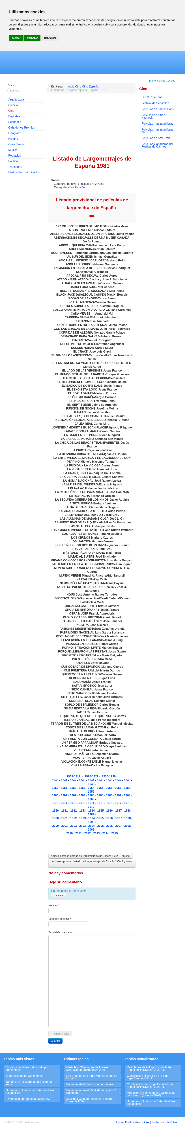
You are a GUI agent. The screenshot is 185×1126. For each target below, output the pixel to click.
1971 (64, 803)
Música (13, 150)
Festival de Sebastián (155, 103)
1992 (74, 818)
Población (14, 155)
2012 (88, 833)
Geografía (14, 133)
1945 (100, 780)
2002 (74, 825)
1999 (91, 822)
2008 (128, 825)
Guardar (55, 1040)
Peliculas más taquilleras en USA (157, 131)
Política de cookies (137, 1122)
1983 (83, 810)
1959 (91, 791)
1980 (55, 810)
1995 (101, 818)
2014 (105, 833)
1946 (109, 780)
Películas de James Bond (157, 109)
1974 (91, 803)
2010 (69, 833)
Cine (11, 110)
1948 (127, 780)
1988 (128, 810)
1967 (118, 795)
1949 (91, 784)
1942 (73, 780)
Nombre (53, 905)
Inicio (119, 1122)
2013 (96, 833)
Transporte (15, 166)
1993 (83, 818)
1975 (100, 803)
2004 (92, 825)
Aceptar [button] (16, 38)
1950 (55, 787)
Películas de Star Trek (155, 138)
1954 (91, 787)
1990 (55, 818)
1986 (109, 810)
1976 (109, 803)
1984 (92, 810)
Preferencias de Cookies (161, 80)
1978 (127, 803)
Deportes (14, 116)
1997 (118, 818)
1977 (118, 803)
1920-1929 (91, 776)
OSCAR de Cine (152, 97)
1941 (64, 780)
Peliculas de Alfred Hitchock (153, 116)
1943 (82, 780)
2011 (79, 833)
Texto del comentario (61, 932)
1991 (64, 818)
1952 (73, 787)
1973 (82, 803)
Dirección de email (59, 918)
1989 (91, 814)
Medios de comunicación (24, 172)
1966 (109, 795)
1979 (91, 806)
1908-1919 (74, 776)
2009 (91, 829)
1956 (109, 787)
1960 (55, 795)
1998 (128, 818)
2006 (109, 825)
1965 (100, 795)
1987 (118, 810)
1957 (118, 787)
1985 (100, 810)
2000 (55, 825)
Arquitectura (16, 99)
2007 (118, 825)
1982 (74, 810)
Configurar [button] (50, 38)
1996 (109, 818)
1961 (64, 795)
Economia (14, 121)
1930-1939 (109, 776)
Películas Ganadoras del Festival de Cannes (157, 145)
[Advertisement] (26, 233)
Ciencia (13, 105)
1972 (73, 803)
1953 (82, 787)
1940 (55, 780)
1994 (91, 818)
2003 (82, 825)
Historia (13, 138)
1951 (64, 787)
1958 (127, 787)
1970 (55, 803)
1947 (118, 780)
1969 (91, 799)
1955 (100, 787)
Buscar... (12, 85)
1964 (91, 795)
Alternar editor (60, 1033)
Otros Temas (16, 144)
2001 (64, 825)
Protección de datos (164, 1122)
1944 (91, 780)
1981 (64, 810)
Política (13, 161)
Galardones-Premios (21, 127)
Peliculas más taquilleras (157, 123)
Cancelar (58, 895)
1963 (82, 795)
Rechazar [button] (32, 38)
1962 (73, 795)
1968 (127, 795)
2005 (101, 825)
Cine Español (76, 187)
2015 (114, 833)
